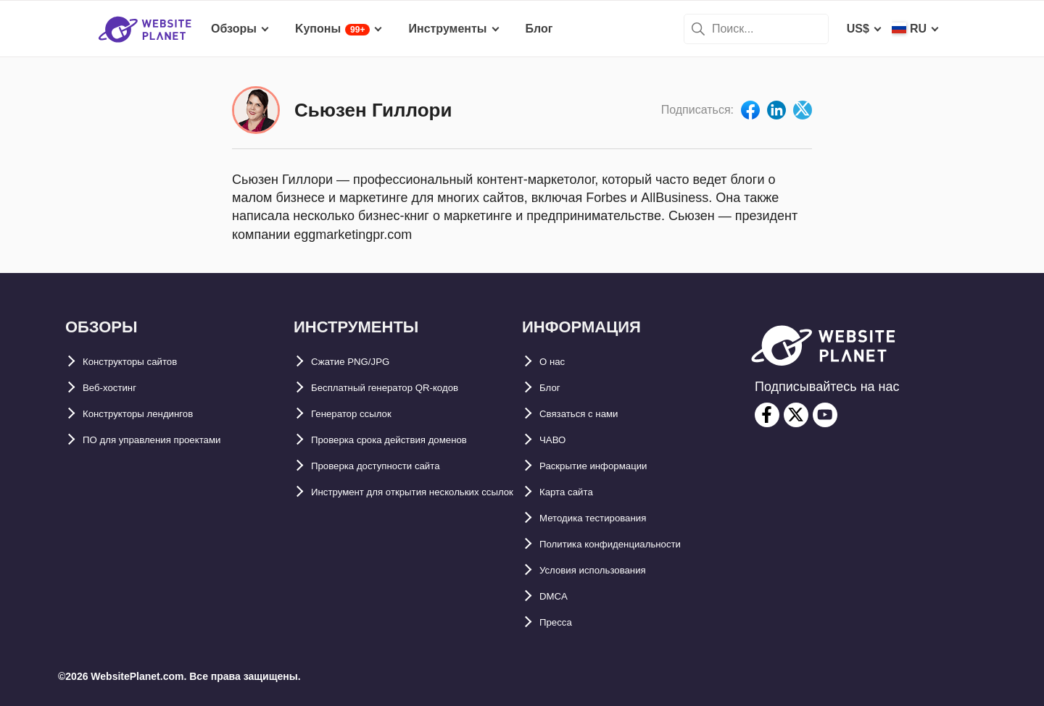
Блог (553, 388)
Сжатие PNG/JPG (359, 362)
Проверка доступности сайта (394, 466)
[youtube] (825, 415)
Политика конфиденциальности (631, 544)
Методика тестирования (608, 518)
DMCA (556, 596)
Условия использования (609, 570)
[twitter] (796, 415)
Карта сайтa (573, 492)
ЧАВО (556, 440)
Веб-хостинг (117, 388)
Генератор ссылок (363, 414)
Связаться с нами (590, 414)
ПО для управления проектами (172, 440)
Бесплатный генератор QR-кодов (406, 388)
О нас (555, 362)
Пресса (560, 622)
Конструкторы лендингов (156, 414)
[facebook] (767, 415)
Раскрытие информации (609, 466)
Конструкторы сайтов (145, 362)
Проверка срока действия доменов (412, 440)
